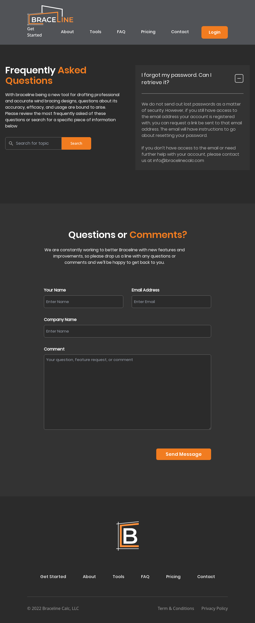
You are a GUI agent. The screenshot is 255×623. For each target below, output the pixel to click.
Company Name (60, 320)
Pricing (148, 32)
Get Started (34, 32)
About (67, 32)
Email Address (145, 290)
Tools (95, 32)
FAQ (121, 32)
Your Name (55, 290)
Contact (180, 32)
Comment (54, 349)
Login (215, 32)
